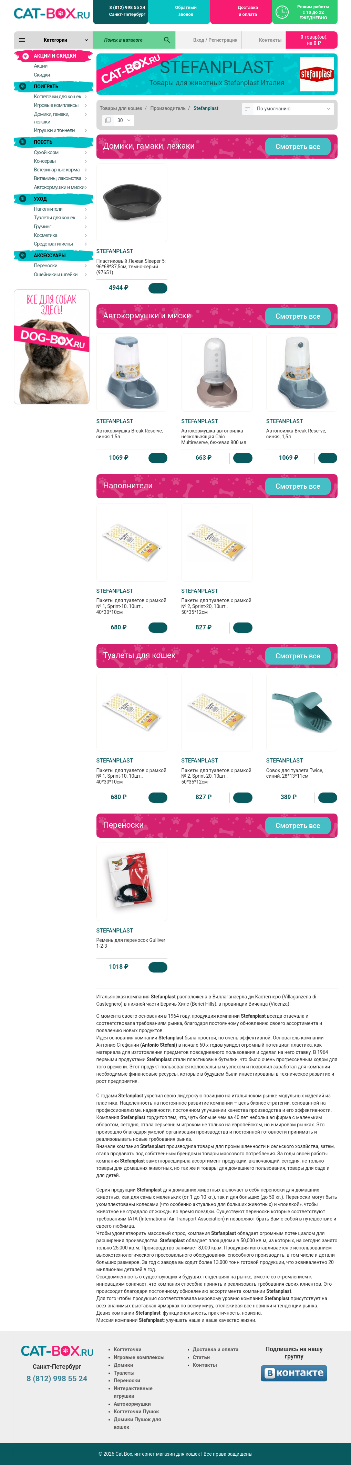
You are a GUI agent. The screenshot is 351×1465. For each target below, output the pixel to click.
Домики (123, 1365)
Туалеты (124, 1373)
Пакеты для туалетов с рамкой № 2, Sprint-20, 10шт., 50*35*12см (216, 601)
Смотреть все (298, 146)
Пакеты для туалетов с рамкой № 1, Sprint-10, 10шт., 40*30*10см (132, 601)
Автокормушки (132, 1404)
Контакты (270, 40)
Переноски (127, 1380)
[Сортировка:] (294, 109)
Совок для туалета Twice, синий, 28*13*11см (302, 768)
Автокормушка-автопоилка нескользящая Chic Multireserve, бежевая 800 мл (216, 431)
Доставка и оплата (248, 11)
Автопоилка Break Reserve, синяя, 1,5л (302, 428)
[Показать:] (124, 121)
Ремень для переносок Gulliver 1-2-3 (132, 938)
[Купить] (158, 288)
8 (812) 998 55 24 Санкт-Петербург (127, 11)
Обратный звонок (186, 11)
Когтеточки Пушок (136, 1411)
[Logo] (52, 13)
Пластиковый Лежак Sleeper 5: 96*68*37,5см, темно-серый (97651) (132, 261)
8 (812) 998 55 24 (57, 1378)
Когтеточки (128, 1349)
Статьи (201, 1357)
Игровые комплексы (139, 1357)
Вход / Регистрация (215, 40)
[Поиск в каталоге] (126, 40)
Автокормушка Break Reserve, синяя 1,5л (132, 428)
